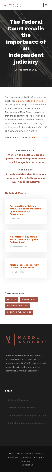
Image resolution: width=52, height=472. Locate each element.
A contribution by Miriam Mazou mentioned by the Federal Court (24, 239)
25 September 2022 (26, 70)
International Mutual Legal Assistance (26, 415)
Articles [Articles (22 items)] (11, 299)
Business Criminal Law (18, 400)
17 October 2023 (17, 272)
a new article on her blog (29, 101)
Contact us (27, 464)
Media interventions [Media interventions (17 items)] (17, 306)
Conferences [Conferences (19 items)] (28, 299)
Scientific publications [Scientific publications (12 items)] (19, 312)
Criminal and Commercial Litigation (25, 423)
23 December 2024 (18, 247)
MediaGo (27, 457)
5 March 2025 (16, 219)
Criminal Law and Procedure (22, 407)
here (33, 137)
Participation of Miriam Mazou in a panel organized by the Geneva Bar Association (25, 210)
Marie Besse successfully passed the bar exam (24, 266)
